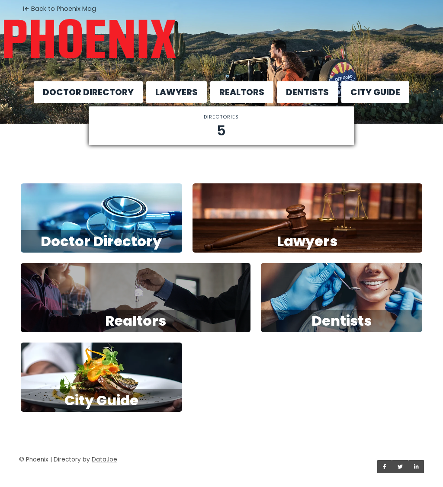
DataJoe (104, 459)
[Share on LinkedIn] (416, 466)
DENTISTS (307, 92)
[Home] (221, 33)
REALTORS (241, 92)
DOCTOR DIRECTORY (88, 92)
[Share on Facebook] (384, 466)
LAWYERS (176, 92)
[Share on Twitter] (400, 466)
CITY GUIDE (375, 92)
